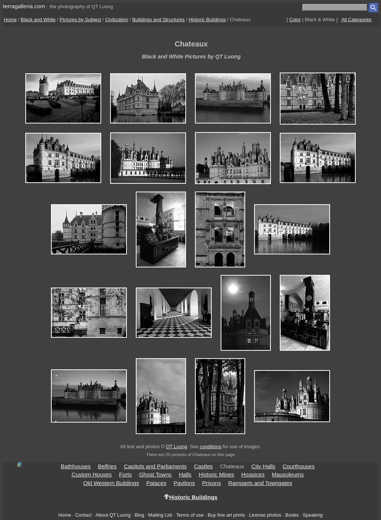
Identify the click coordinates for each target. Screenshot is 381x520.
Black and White (38, 19)
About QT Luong (112, 515)
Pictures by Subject (80, 19)
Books (292, 515)
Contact (83, 515)
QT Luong (176, 446)
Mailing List (160, 515)
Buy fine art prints (226, 515)
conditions (210, 446)
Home (10, 19)
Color (295, 19)
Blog (139, 515)
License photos (265, 515)
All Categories (356, 19)
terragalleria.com (24, 6)
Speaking (312, 515)
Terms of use (190, 515)
